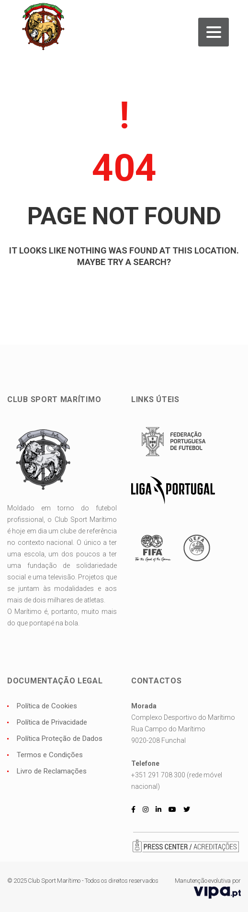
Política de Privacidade (52, 722)
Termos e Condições (50, 754)
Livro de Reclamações (52, 771)
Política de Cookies (47, 706)
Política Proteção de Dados (59, 738)
